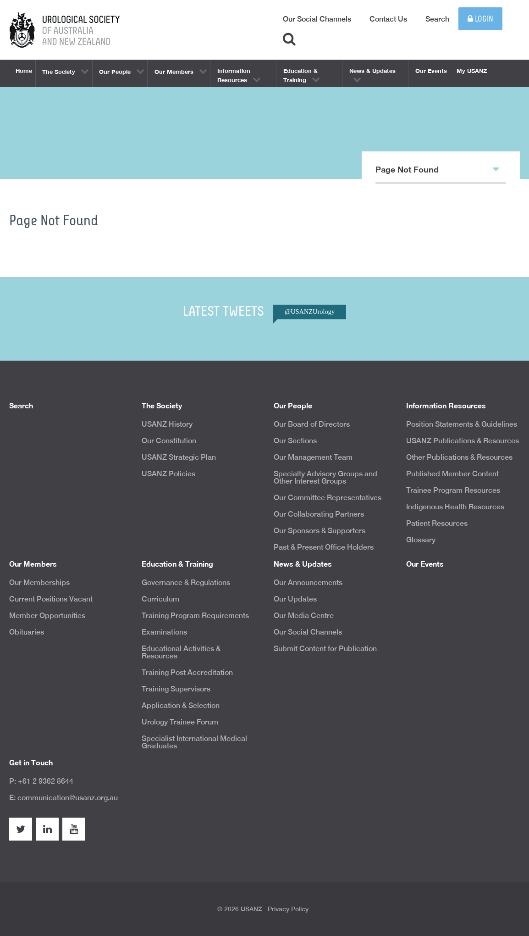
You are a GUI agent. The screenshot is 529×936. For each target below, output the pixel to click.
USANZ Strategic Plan (179, 457)
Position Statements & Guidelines (461, 424)
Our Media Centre (304, 615)
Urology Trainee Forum (180, 722)
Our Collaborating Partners (319, 514)
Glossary (420, 539)
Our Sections (295, 440)
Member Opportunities (47, 615)
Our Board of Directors (312, 424)
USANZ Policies (168, 473)
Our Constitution (169, 440)
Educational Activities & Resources (181, 652)
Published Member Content (452, 473)
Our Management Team (313, 457)
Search (437, 19)
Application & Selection (181, 705)
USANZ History (167, 424)
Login (480, 19)
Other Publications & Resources (459, 457)
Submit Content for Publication (325, 648)
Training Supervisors (176, 689)
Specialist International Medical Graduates (194, 742)
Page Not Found (437, 168)
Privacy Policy (288, 909)
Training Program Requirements (195, 615)
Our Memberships (39, 582)
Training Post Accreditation (187, 672)
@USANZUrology (310, 311)
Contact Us (388, 19)
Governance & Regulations (186, 582)
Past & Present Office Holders (324, 547)
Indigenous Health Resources (455, 506)
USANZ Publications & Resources (462, 440)
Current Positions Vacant (51, 599)
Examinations (164, 632)
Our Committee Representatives (327, 497)
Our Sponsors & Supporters (319, 530)
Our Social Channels (317, 19)
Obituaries (26, 632)
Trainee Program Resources (453, 490)
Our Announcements (308, 582)
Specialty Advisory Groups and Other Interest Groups (325, 477)
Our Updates (295, 599)
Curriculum (160, 599)
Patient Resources (437, 523)
